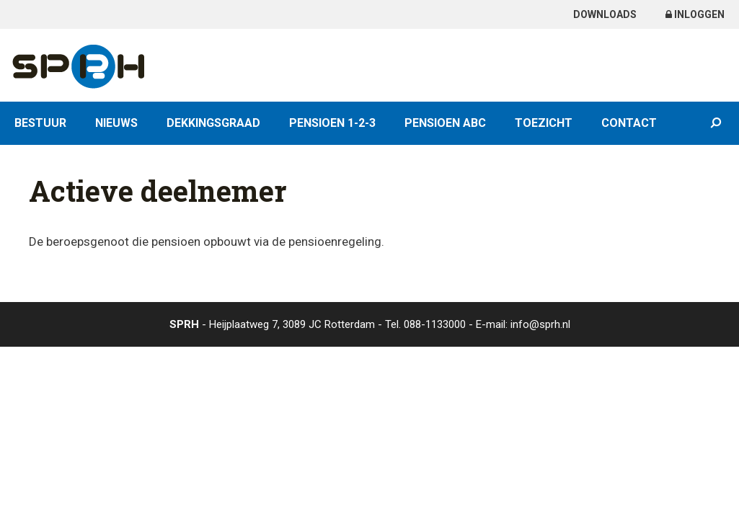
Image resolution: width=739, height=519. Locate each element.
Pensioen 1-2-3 (332, 123)
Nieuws (116, 123)
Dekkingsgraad (213, 123)
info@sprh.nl (540, 324)
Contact (629, 123)
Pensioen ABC (445, 123)
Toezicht (543, 123)
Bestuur (40, 123)
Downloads (605, 14)
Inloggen (695, 14)
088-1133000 (435, 324)
